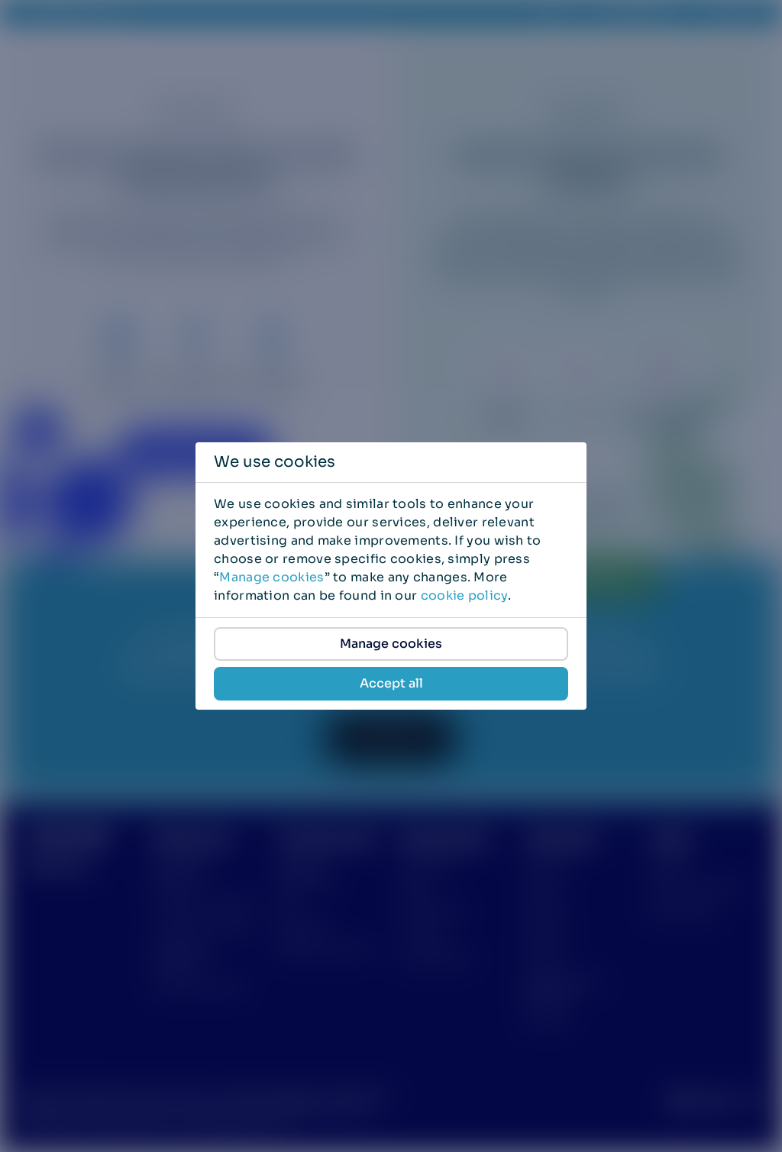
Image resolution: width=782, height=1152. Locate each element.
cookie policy (464, 595)
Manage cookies (271, 577)
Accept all (391, 683)
